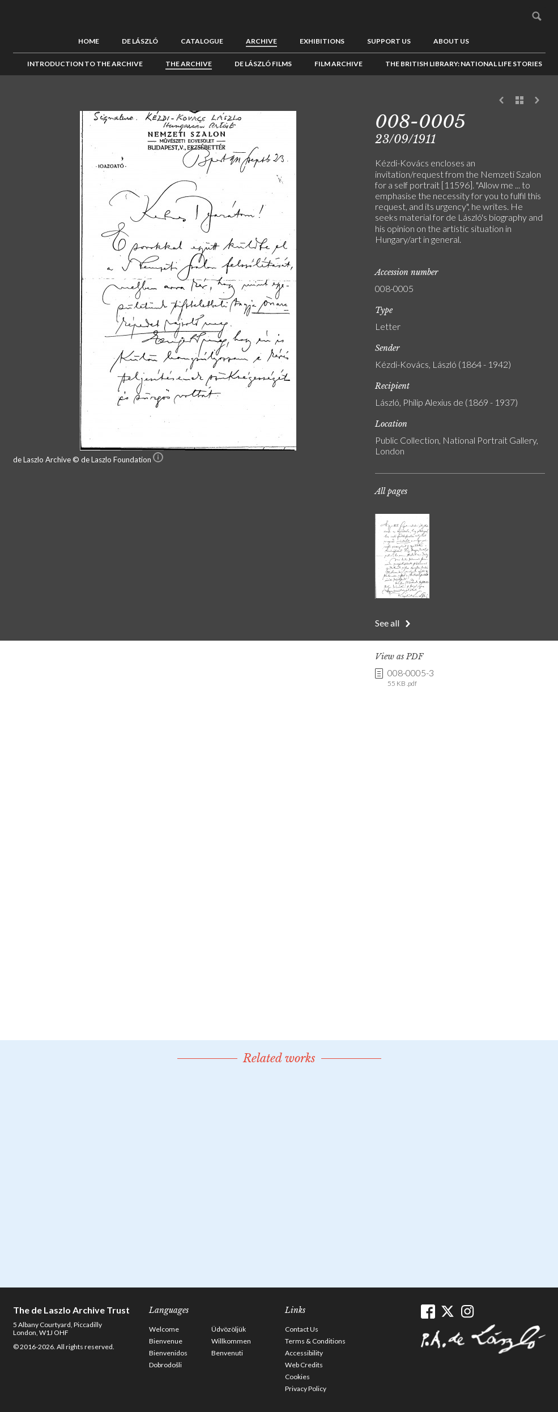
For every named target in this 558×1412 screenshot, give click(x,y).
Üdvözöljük (228, 1329)
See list (519, 100)
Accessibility (304, 1353)
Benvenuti (227, 1353)
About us (451, 41)
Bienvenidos (168, 1353)
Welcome (164, 1329)
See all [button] (387, 622)
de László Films (263, 63)
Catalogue (202, 41)
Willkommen (231, 1341)
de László (140, 41)
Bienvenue (165, 1341)
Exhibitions (322, 41)
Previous (501, 100)
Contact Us (301, 1329)
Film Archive (338, 63)
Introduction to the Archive (85, 63)
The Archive (188, 63)
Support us (389, 41)
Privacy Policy (305, 1388)
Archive (261, 41)
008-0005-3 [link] (410, 678)
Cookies (297, 1376)
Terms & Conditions (315, 1341)
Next (537, 100)
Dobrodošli (165, 1365)
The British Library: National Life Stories (463, 63)
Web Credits (304, 1365)
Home (88, 41)
